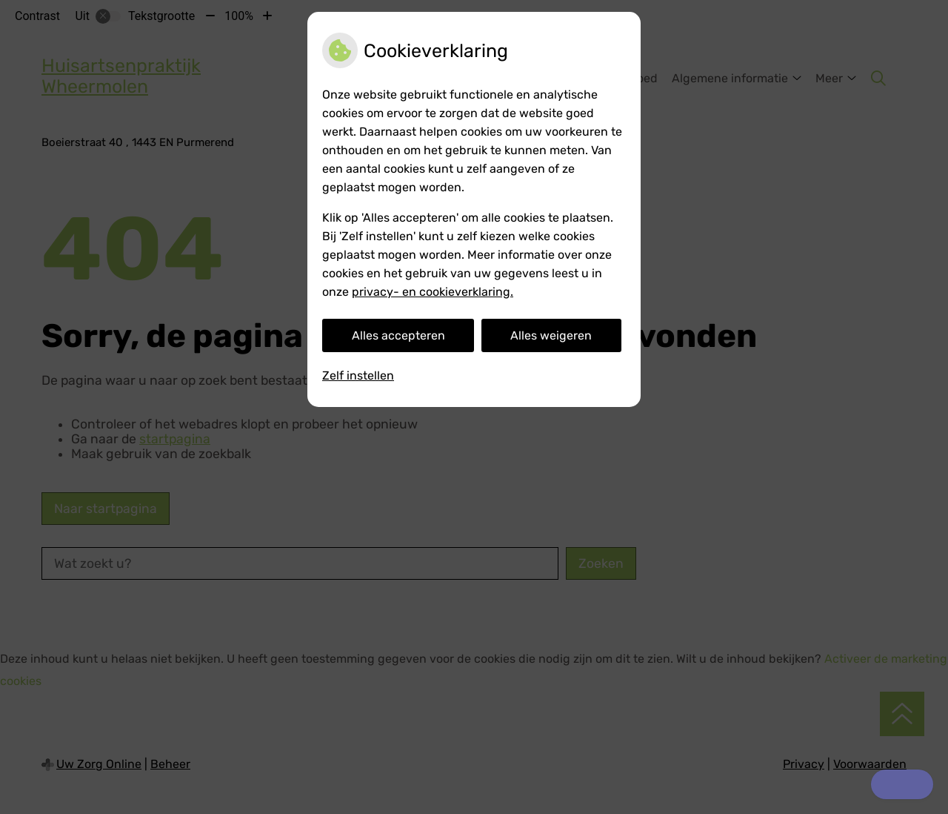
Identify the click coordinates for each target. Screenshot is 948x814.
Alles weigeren (551, 335)
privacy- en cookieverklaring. (432, 292)
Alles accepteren (398, 335)
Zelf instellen (358, 375)
